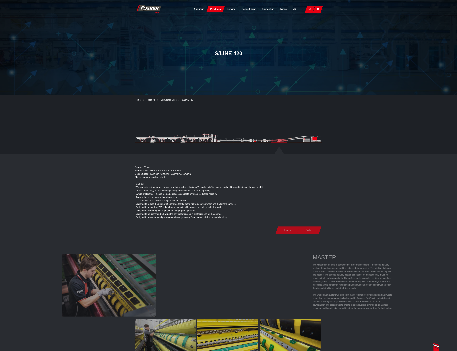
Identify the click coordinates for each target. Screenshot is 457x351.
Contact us (268, 9)
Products (215, 9)
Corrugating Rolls (306, 116)
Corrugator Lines (169, 100)
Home (138, 100)
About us (199, 9)
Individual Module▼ (277, 116)
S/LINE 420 (187, 100)
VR (294, 9)
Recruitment (249, 9)
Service (231, 9)
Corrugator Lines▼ (248, 116)
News (283, 9)
